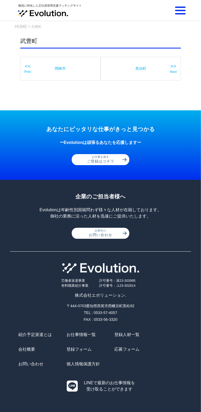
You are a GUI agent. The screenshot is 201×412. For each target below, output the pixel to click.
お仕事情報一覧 (76, 335)
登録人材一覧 (117, 335)
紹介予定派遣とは (35, 335)
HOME (21, 26)
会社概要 (156, 335)
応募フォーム (74, 349)
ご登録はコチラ (107, 160)
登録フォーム (30, 349)
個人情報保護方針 (164, 349)
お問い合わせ (108, 233)
